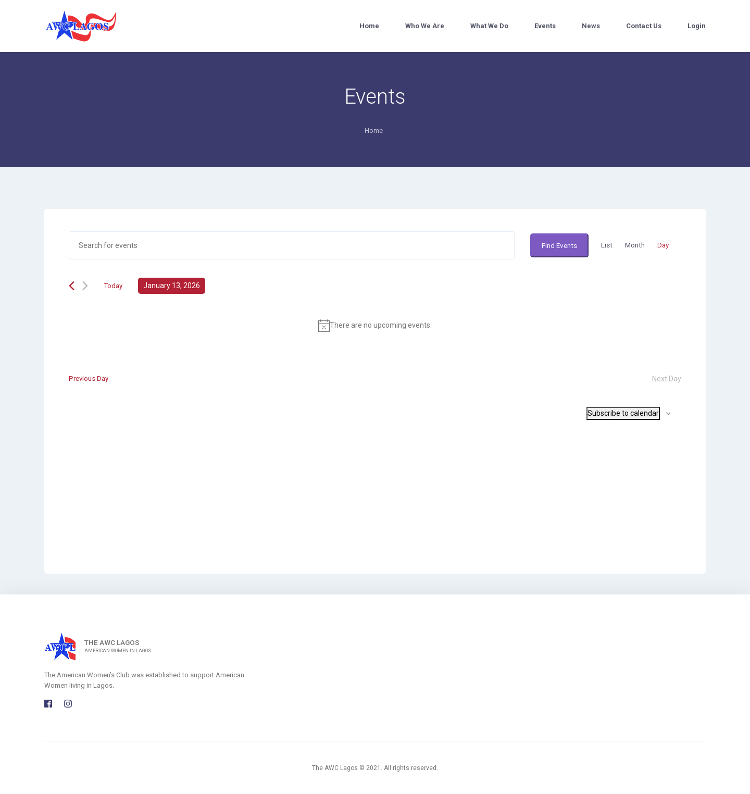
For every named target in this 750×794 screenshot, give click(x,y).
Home (369, 26)
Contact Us (643, 26)
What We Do (489, 26)
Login (697, 26)
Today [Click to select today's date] (114, 286)
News (591, 26)
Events (545, 26)
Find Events (555, 245)
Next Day (666, 380)
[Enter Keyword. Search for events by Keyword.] (289, 245)
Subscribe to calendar (623, 414)
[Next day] (85, 287)
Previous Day (90, 380)
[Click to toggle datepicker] (173, 287)
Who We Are (424, 26)
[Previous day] (71, 287)
